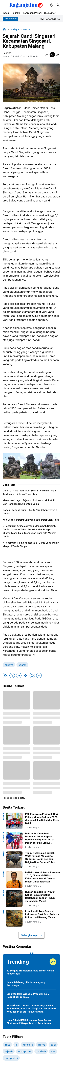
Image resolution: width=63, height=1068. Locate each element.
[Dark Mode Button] (51, 5)
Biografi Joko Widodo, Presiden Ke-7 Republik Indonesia (28, 995)
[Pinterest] (25, 675)
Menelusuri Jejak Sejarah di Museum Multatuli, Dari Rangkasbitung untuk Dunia (29, 502)
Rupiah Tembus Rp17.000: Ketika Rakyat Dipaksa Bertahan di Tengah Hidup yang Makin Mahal (40, 896)
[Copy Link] (39, 675)
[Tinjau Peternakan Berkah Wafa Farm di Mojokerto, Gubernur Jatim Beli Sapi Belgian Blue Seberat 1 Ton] (14, 859)
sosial (4, 816)
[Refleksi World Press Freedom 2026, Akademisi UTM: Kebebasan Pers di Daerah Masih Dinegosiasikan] (14, 879)
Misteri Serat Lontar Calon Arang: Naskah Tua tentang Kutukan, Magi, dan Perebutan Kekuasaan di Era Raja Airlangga (31, 1008)
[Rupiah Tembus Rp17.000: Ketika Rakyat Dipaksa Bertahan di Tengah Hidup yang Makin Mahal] (14, 898)
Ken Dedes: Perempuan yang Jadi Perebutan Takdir (31, 519)
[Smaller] (47, 54)
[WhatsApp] (32, 675)
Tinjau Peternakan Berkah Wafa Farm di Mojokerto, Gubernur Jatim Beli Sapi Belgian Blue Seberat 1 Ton (40, 857)
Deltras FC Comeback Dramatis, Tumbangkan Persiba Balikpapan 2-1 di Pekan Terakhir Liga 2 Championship (39, 838)
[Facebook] (5, 675)
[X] (12, 675)
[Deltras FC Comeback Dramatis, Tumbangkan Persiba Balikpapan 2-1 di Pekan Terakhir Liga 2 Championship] (14, 840)
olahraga (4, 837)
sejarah (22, 664)
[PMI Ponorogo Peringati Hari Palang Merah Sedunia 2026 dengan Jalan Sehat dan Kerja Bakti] (14, 821)
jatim (4, 854)
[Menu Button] (4, 5)
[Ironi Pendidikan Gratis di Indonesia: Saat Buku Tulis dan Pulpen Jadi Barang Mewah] (14, 918)
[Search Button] (58, 5)
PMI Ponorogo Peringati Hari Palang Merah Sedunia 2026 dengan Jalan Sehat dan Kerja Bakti (42, 819)
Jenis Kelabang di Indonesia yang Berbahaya (26, 984)
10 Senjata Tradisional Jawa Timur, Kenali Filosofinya (30, 972)
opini (4, 893)
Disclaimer (49, 12)
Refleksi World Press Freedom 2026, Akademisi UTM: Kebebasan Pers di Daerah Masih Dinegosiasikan (42, 877)
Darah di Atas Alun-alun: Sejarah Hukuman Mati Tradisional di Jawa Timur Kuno (29, 492)
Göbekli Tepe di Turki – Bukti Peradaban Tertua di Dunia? (30, 512)
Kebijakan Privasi (32, 12)
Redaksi (16, 12)
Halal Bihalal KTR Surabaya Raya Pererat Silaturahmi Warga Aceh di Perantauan (29, 1022)
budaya (9, 664)
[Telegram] (19, 675)
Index (6, 12)
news (4, 874)
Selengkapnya (31, 935)
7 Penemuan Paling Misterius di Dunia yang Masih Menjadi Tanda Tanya (31, 544)
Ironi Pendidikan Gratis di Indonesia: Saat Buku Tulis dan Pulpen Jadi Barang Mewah (42, 914)
